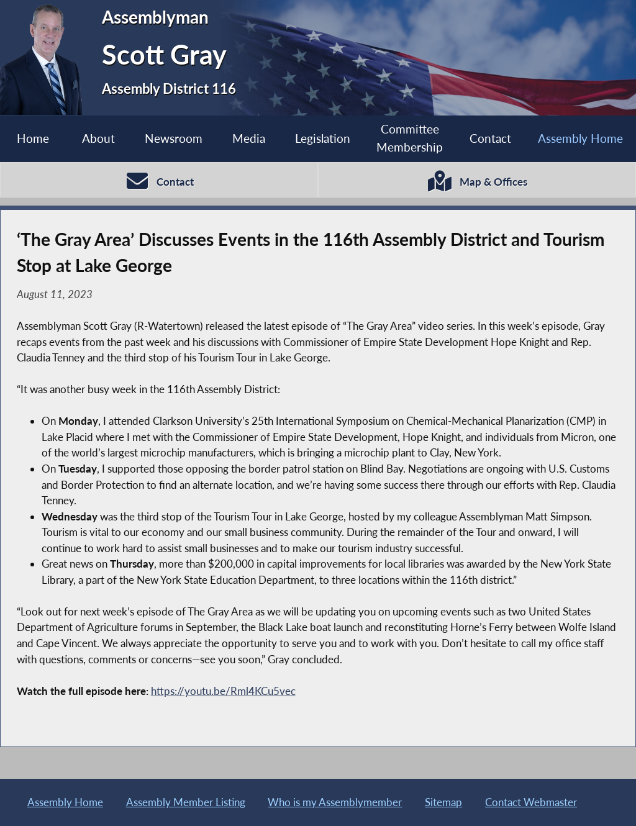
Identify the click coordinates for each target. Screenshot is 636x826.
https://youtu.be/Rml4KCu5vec (223, 690)
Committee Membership (409, 138)
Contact (490, 138)
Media (248, 138)
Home (33, 138)
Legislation (322, 138)
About (98, 138)
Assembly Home (580, 138)
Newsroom (173, 138)
